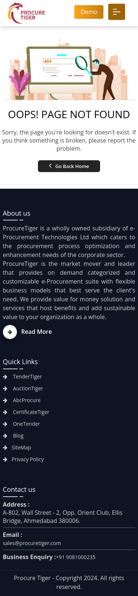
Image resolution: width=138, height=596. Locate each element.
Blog (13, 435)
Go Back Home (69, 165)
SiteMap (17, 447)
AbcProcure (22, 400)
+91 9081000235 (76, 557)
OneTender (21, 423)
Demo (89, 12)
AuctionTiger (23, 388)
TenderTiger (22, 376)
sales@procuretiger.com (32, 543)
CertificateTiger (26, 411)
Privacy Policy (23, 459)
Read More (27, 332)
